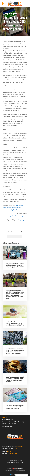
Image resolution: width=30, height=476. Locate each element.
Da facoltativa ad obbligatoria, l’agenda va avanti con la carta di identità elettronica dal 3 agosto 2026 (15, 407)
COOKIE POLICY (19, 462)
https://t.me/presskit (22, 220)
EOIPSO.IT (16, 449)
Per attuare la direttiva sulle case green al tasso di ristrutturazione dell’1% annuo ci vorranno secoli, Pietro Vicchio (15, 323)
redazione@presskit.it (13, 453)
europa (10, 236)
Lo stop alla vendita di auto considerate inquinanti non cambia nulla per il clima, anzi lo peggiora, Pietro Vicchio (15, 265)
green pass (18, 236)
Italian (17, 475)
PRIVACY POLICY (11, 462)
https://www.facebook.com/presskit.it (18, 216)
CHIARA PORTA (19, 447)
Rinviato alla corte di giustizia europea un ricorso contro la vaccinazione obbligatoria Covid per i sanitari (14, 208)
